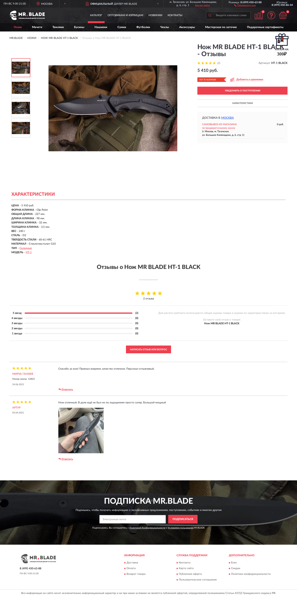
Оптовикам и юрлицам (125, 15)
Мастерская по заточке (221, 27)
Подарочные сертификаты (265, 27)
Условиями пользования (181, 528)
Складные (26, 248)
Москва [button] (227, 117)
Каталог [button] (96, 15)
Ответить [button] (66, 389)
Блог (234, 563)
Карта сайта (186, 568)
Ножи (18, 27)
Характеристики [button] (242, 103)
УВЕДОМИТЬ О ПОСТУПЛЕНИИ (242, 91)
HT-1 (29, 252)
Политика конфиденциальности (251, 574)
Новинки (155, 15)
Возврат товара (136, 574)
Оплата (131, 568)
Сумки (121, 27)
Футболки (143, 27)
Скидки (235, 568)
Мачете (37, 27)
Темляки (58, 27)
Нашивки (101, 27)
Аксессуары (187, 27)
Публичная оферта (190, 574)
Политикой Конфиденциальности (147, 528)
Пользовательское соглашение (198, 580)
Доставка (132, 563)
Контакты (175, 15)
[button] (245, 5)
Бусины (79, 27)
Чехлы (164, 27)
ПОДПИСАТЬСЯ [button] (183, 519)
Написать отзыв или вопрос (148, 349)
